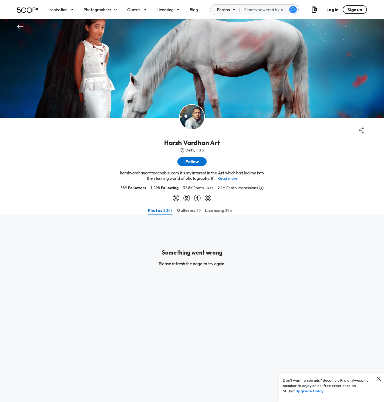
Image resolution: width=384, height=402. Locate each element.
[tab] (160, 210)
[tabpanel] (192, 308)
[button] (192, 161)
